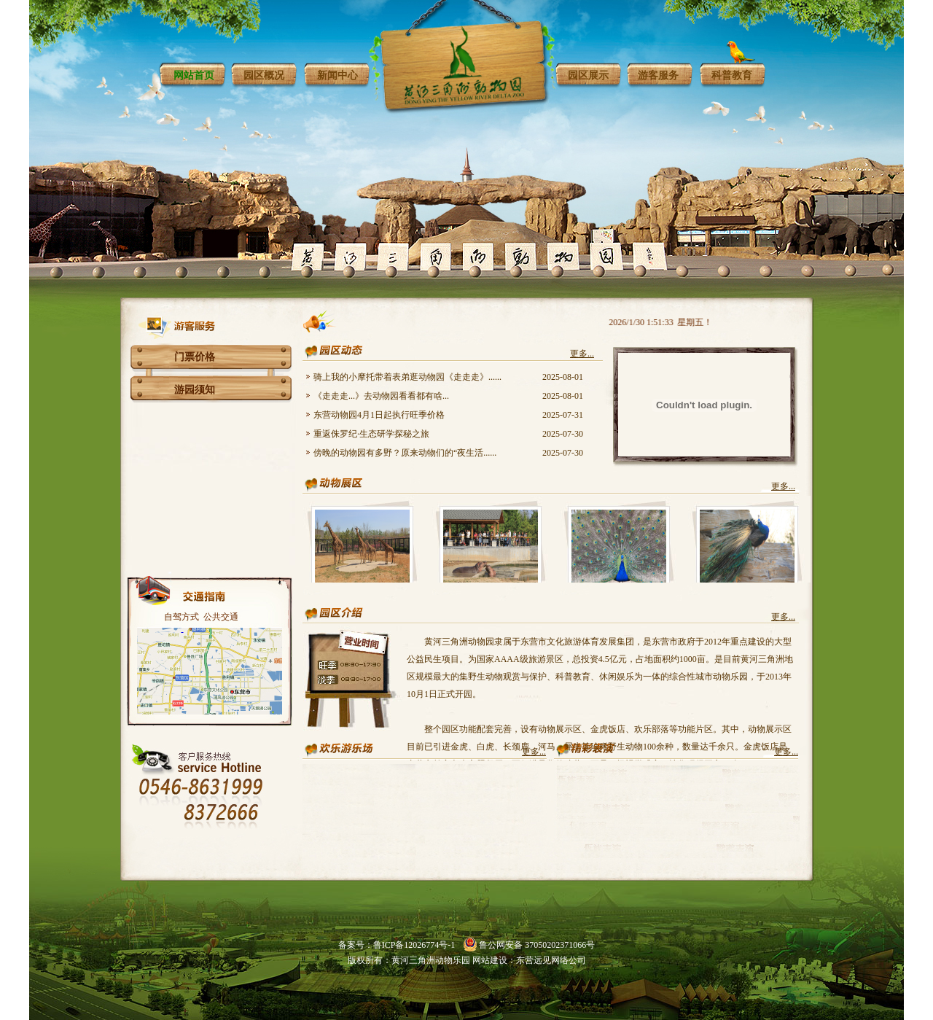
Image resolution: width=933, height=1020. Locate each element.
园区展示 (588, 75)
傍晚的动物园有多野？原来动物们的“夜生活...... (404, 453)
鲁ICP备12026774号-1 (414, 945)
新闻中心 (337, 75)
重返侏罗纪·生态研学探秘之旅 (371, 434)
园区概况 (263, 75)
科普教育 (731, 75)
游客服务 (658, 75)
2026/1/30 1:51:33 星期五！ (663, 322)
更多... (582, 354)
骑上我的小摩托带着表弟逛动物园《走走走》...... (407, 377)
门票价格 (194, 356)
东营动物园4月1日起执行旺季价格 (379, 415)
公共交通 (220, 617)
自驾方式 (181, 617)
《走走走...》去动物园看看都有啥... (381, 396)
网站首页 (193, 75)
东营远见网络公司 (551, 960)
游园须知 (194, 389)
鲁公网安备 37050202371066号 (537, 945)
